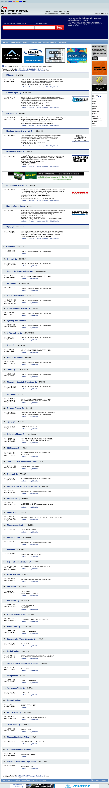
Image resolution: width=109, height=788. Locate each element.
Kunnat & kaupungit (49, 42)
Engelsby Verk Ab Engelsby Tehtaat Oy (23, 486)
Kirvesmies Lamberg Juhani (19, 749)
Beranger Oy (11, 113)
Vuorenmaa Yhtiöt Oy (16, 688)
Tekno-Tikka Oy (13, 725)
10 (28, 69)
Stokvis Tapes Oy (13, 93)
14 (36, 69)
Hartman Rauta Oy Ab (15, 206)
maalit (94, 105)
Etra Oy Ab (11, 587)
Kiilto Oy (10, 75)
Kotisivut (31, 87)
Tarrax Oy (11, 422)
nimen (17, 70)
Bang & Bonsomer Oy (16, 614)
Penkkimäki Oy (13, 537)
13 (34, 69)
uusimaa (94, 106)
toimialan (32, 70)
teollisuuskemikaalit (97, 120)
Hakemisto (42, 780)
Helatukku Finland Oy (16, 434)
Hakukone (26, 42)
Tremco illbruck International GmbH (22, 462)
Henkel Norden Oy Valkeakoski (20, 271)
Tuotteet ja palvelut (42, 87)
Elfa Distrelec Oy (14, 712)
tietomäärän (39, 70)
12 (32, 69)
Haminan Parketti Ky (15, 152)
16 (40, 69)
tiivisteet (94, 100)
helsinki (94, 103)
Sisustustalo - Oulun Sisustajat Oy (21, 639)
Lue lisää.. (24, 87)
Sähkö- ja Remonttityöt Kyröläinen (21, 761)
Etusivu (5, 42)
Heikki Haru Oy (13, 575)
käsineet (94, 115)
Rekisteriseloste (7, 780)
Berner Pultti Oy (14, 700)
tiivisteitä (94, 121)
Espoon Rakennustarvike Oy (19, 562)
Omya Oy (10, 227)
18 (44, 69)
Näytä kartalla (54, 87)
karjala (94, 125)
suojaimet (95, 116)
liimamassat (95, 111)
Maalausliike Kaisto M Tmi (18, 737)
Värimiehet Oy (13, 601)
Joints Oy (11, 370)
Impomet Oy (12, 512)
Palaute (23, 780)
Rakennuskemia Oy (15, 296)
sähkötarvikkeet (96, 118)
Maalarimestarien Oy (16, 525)
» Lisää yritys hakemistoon (100, 13)
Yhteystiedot (62, 42)
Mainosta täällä (36, 42)
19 (46, 69)
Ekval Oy (11, 550)
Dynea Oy (11, 345)
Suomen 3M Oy (13, 499)
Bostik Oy (10, 247)
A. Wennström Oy (14, 333)
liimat (93, 98)
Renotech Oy (12, 474)
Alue (37, 23)
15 (38, 69)
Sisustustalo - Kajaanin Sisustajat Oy (22, 663)
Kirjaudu (5, 1)
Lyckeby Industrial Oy (16, 321)
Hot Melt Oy (12, 259)
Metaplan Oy (12, 676)
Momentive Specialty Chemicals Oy (22, 382)
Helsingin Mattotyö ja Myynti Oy (19, 131)
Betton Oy (11, 394)
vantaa (94, 108)
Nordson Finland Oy (15, 408)
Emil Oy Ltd (12, 283)
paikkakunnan (24, 70)
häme (93, 123)
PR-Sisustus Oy (13, 448)
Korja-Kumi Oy (13, 651)
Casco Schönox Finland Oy (18, 308)
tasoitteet (94, 113)
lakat (93, 110)
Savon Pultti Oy (13, 627)
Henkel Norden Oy (15, 357)
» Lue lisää (76, 25)
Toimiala (6, 23)
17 (42, 69)
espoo (94, 101)
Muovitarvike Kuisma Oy (16, 185)
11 (30, 69)
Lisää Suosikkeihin (32, 780)
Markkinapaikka (15, 42)
